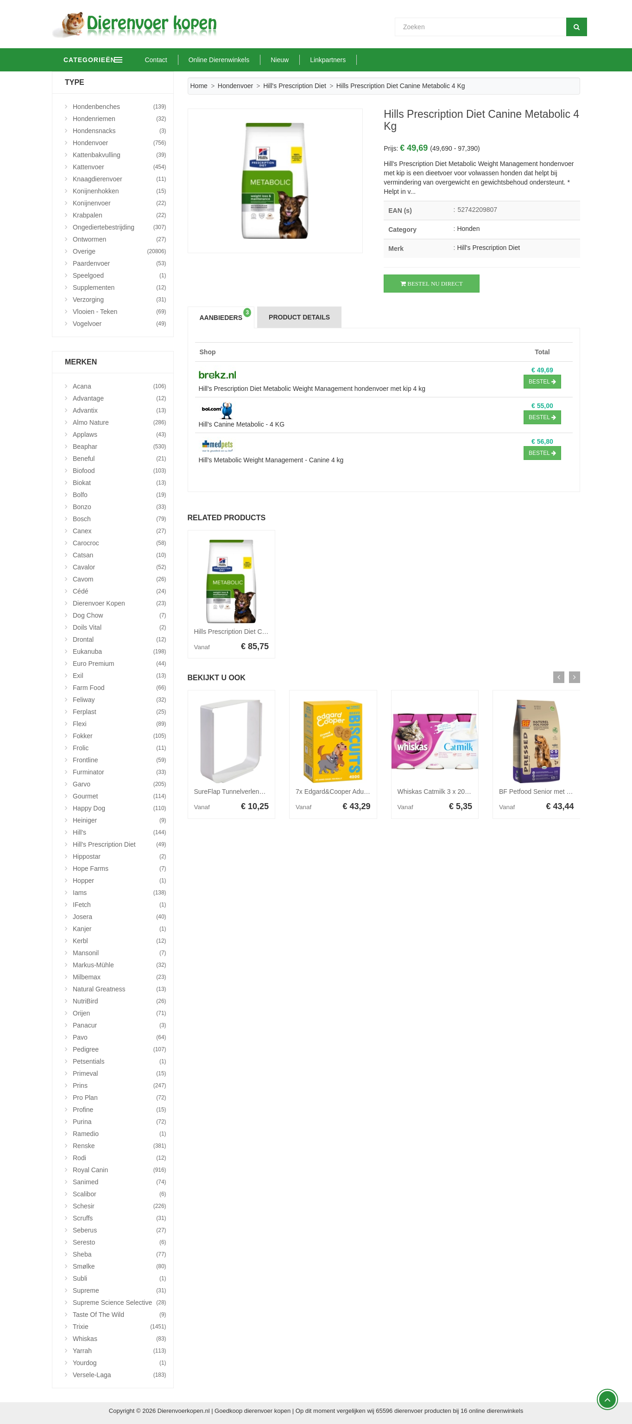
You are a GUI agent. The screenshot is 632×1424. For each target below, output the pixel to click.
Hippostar (119, 856)
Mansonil (119, 953)
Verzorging (119, 300)
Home (199, 85)
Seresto (119, 1242)
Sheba (119, 1254)
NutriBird (119, 1001)
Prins (119, 1085)
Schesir (119, 1206)
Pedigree (119, 1049)
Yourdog (119, 1363)
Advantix (119, 410)
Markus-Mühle (119, 965)
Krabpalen (119, 215)
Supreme (119, 1290)
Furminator (119, 772)
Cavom (119, 579)
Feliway (119, 700)
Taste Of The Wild (119, 1315)
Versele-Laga (119, 1375)
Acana (119, 386)
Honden (468, 228)
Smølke (119, 1266)
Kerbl (119, 941)
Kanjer (119, 929)
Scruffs (119, 1218)
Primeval (119, 1073)
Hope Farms (119, 868)
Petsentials (119, 1061)
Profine (119, 1110)
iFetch (119, 905)
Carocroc (119, 543)
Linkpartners (367, 60)
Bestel (542, 381)
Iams (119, 893)
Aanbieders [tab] (226, 314)
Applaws (119, 434)
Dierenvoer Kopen (119, 603)
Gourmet (119, 796)
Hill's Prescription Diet (294, 85)
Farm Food (119, 688)
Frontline (119, 760)
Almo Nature (119, 422)
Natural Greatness (119, 989)
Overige (119, 251)
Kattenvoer (119, 167)
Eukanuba (119, 651)
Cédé (119, 591)
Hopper (119, 881)
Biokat (119, 483)
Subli (119, 1278)
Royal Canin (119, 1170)
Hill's (119, 832)
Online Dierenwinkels (258, 60)
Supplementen (119, 287)
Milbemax (119, 977)
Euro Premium (119, 664)
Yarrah (119, 1351)
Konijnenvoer (119, 203)
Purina (119, 1122)
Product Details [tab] (299, 317)
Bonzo (119, 507)
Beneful (119, 459)
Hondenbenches (119, 107)
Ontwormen (119, 239)
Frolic (119, 748)
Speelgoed (119, 275)
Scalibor (119, 1194)
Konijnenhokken (119, 191)
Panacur (119, 1025)
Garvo (119, 784)
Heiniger (119, 820)
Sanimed (119, 1182)
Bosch (119, 519)
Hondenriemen (119, 119)
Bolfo (119, 495)
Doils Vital (119, 627)
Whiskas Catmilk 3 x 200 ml (437, 791)
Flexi (119, 724)
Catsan (119, 555)
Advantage (119, 398)
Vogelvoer (119, 324)
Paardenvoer (119, 263)
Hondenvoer (235, 85)
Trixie (119, 1327)
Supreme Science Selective (119, 1302)
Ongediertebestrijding (119, 227)
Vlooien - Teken (119, 312)
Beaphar (119, 447)
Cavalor (119, 567)
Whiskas (119, 1339)
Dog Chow (119, 615)
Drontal (119, 639)
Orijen (119, 1013)
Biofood (119, 471)
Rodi (119, 1158)
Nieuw (319, 60)
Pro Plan (119, 1098)
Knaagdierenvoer (119, 179)
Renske (119, 1146)
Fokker (119, 736)
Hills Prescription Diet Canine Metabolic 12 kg (259, 631)
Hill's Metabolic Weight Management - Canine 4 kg (271, 460)
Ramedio (119, 1134)
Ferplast (119, 712)
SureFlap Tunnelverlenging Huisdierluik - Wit (258, 791)
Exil (119, 676)
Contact (195, 60)
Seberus (119, 1230)
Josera (119, 917)
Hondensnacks (119, 131)
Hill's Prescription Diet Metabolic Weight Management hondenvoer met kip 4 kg (312, 388)
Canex (119, 531)
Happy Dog (119, 808)
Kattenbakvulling (119, 155)
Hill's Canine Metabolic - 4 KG (242, 424)
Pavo (119, 1037)
